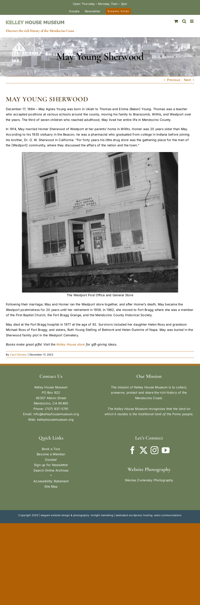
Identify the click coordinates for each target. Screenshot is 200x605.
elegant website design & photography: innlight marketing (77, 515)
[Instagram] (154, 450)
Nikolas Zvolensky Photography (149, 480)
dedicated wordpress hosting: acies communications (149, 515)
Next (187, 80)
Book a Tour (51, 449)
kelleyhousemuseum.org (55, 419)
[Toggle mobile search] (184, 21)
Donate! (51, 460)
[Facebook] (132, 450)
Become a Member (51, 454)
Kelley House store (70, 344)
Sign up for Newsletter (51, 465)
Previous (173, 80)
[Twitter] (143, 450)
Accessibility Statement (51, 481)
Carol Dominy (18, 354)
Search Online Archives (50, 470)
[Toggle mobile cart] (176, 21)
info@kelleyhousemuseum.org (56, 414)
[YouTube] (166, 450)
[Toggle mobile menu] (192, 21)
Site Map (51, 486)
